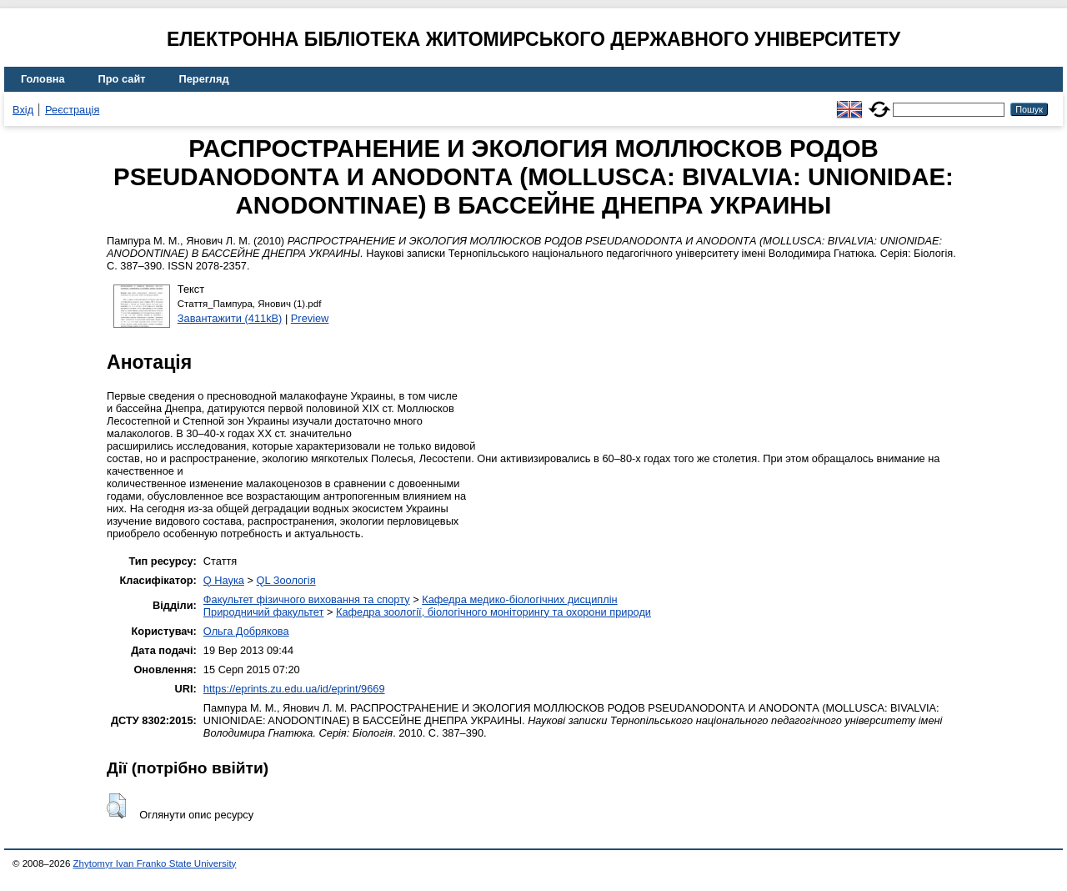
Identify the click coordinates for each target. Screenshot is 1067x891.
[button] (116, 805)
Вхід (23, 109)
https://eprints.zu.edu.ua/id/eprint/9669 (294, 688)
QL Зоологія (286, 580)
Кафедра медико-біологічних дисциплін (519, 599)
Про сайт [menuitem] (122, 79)
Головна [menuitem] (43, 79)
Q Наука (223, 580)
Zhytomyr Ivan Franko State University (155, 863)
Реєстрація (72, 109)
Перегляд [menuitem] (204, 79)
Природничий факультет (263, 612)
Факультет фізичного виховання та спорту (306, 599)
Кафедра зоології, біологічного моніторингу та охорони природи (493, 612)
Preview (310, 318)
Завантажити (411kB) (230, 318)
